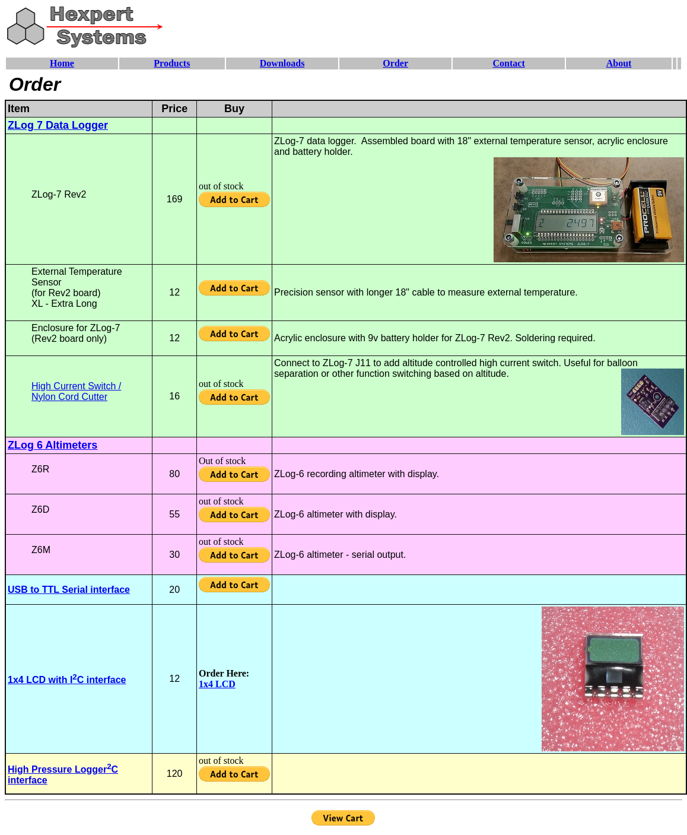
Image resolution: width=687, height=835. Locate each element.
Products (172, 63)
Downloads (282, 63)
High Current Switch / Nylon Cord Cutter (76, 391)
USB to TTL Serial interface (69, 590)
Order (395, 63)
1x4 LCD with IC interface (67, 680)
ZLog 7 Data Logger (58, 125)
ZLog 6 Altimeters (52, 445)
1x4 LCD (217, 684)
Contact (509, 63)
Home (62, 63)
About (619, 63)
